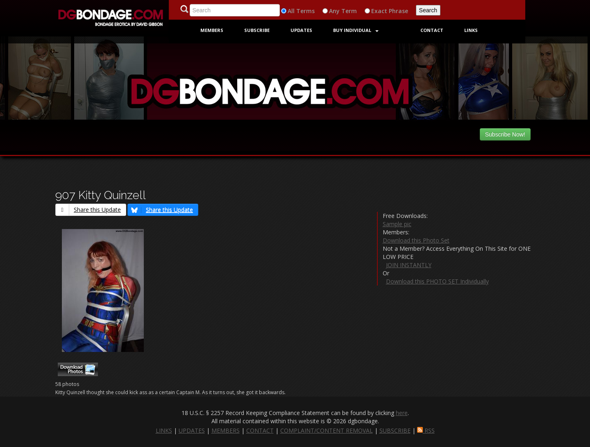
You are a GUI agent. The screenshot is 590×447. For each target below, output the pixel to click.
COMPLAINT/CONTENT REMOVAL (326, 430)
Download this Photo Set (416, 240)
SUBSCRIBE (395, 430)
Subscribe (257, 30)
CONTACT (260, 430)
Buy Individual (356, 30)
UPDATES (192, 430)
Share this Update (88, 210)
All (291, 11)
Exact (379, 11)
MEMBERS (225, 430)
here (402, 413)
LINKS (164, 430)
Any (334, 11)
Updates (301, 30)
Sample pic (397, 224)
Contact (431, 30)
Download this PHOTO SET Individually (437, 281)
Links (471, 30)
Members (211, 30)
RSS (426, 430)
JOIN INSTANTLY (408, 265)
